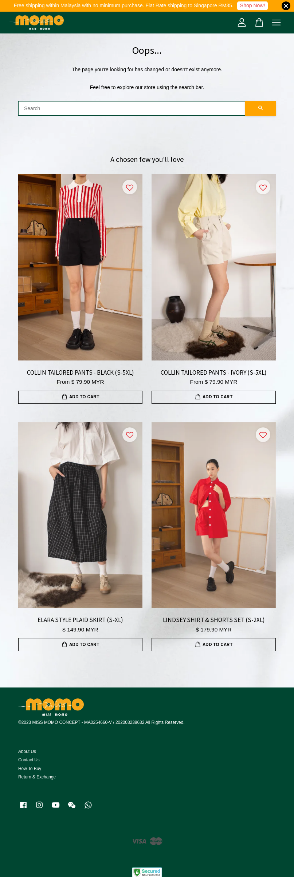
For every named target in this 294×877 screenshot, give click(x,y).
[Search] (131, 108)
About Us (27, 751)
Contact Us (29, 759)
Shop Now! (252, 5)
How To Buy (29, 768)
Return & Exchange (37, 777)
